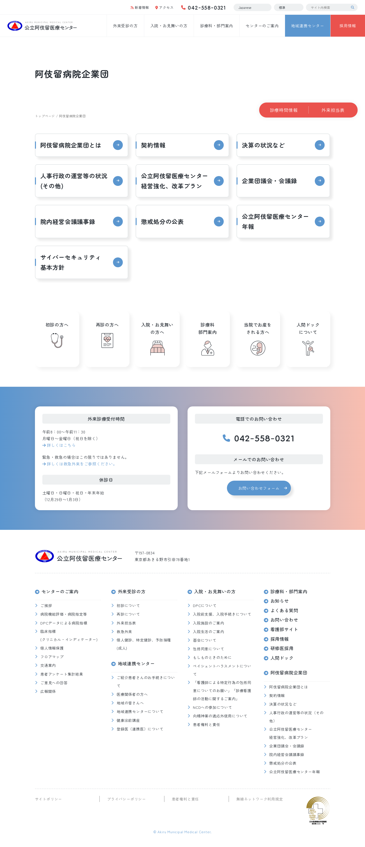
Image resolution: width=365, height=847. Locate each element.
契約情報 (153, 145)
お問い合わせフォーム (259, 488)
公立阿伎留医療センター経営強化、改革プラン (174, 180)
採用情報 (347, 26)
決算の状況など (263, 145)
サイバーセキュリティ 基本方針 (74, 262)
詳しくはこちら (61, 445)
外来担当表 (333, 110)
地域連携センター (307, 26)
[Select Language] (252, 7)
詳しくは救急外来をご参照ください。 (82, 464)
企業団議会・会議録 (269, 180)
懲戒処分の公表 (162, 221)
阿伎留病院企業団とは (70, 145)
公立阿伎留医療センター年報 (275, 221)
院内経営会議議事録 (67, 221)
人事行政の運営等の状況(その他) (74, 180)
